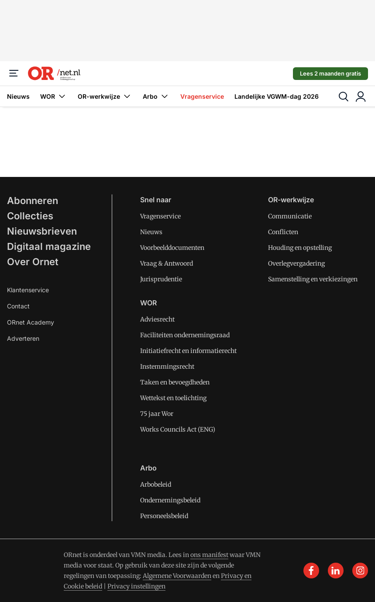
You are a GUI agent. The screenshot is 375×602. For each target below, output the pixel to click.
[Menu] (14, 73)
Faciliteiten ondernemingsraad (185, 335)
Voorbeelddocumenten (172, 248)
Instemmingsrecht (167, 366)
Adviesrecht (157, 319)
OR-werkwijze (105, 96)
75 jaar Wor (156, 414)
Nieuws (18, 96)
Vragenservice (202, 96)
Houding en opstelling (300, 248)
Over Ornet (32, 261)
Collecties (30, 215)
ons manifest (209, 555)
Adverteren (23, 338)
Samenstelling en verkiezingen (313, 279)
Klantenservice (28, 290)
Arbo (156, 96)
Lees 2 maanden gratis (330, 73)
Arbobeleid (155, 484)
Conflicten (283, 232)
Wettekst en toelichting (173, 398)
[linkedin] (336, 570)
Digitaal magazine (49, 246)
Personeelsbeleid (164, 516)
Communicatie (290, 216)
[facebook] (311, 570)
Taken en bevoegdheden (175, 382)
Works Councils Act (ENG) (177, 429)
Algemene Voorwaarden (177, 576)
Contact (18, 306)
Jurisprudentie (161, 279)
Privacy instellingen (136, 586)
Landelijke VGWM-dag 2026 (276, 96)
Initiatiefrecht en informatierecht (188, 351)
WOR (53, 96)
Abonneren (32, 200)
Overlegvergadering (296, 263)
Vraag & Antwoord (166, 263)
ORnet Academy (30, 322)
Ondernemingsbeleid (170, 500)
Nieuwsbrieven (42, 231)
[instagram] (360, 570)
